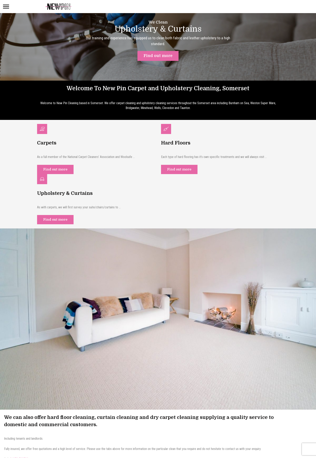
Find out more (55, 170)
